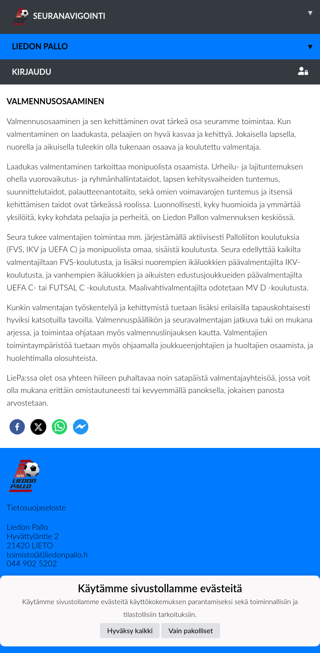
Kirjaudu (160, 72)
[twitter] (38, 427)
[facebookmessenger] (81, 427)
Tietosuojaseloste (36, 507)
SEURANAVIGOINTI (166, 13)
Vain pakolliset (190, 630)
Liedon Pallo (166, 46)
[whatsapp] (59, 427)
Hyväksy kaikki (130, 630)
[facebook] (17, 427)
